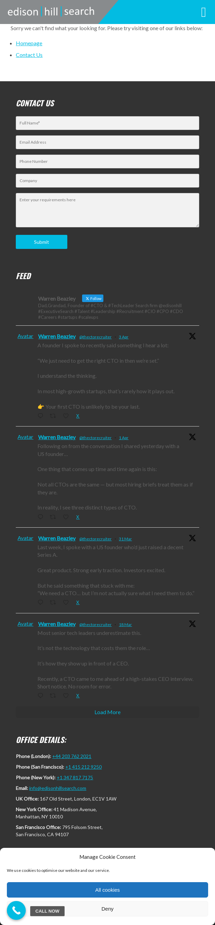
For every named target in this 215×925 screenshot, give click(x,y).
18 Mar (125, 624)
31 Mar (125, 538)
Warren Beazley (57, 336)
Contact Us (29, 54)
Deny (107, 909)
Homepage (29, 43)
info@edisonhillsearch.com (57, 788)
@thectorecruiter (95, 336)
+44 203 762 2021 (71, 756)
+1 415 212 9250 (83, 767)
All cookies (107, 890)
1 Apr (123, 437)
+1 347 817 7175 (75, 777)
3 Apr (123, 336)
